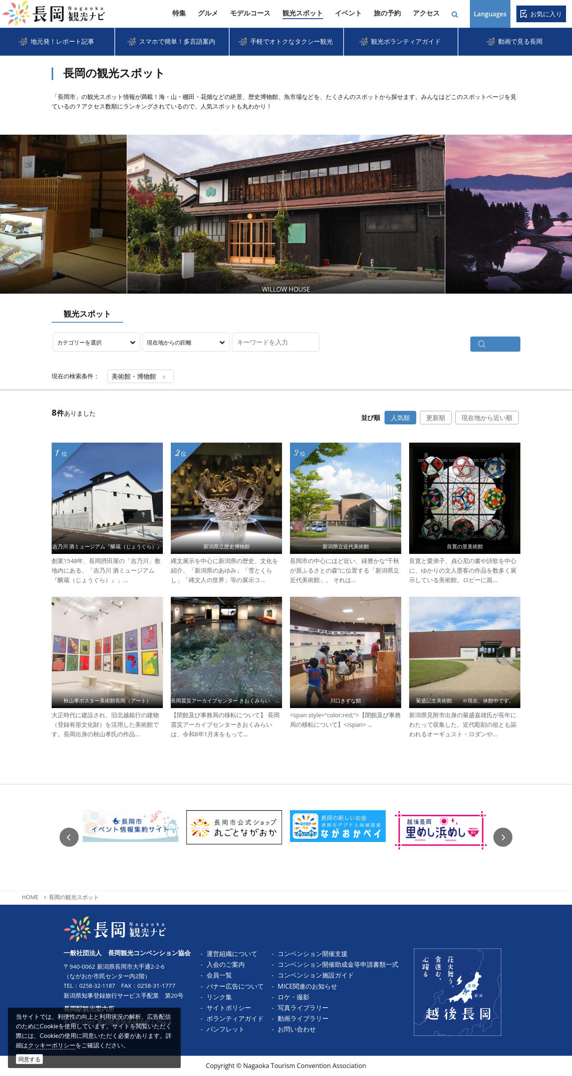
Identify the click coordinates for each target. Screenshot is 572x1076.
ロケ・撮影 (293, 997)
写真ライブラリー (303, 1007)
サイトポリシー (229, 1007)
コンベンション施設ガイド (316, 975)
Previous (69, 837)
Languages (490, 14)
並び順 (370, 417)
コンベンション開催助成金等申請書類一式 (338, 964)
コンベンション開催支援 (313, 953)
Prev (65, 214)
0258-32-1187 (98, 985)
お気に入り (546, 14)
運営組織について (232, 953)
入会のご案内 (226, 964)
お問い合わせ (297, 1029)
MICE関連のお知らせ (307, 986)
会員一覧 (219, 975)
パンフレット (226, 1029)
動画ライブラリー (303, 1018)
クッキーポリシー (51, 1045)
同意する (29, 1059)
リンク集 (219, 997)
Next (507, 214)
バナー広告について (235, 986)
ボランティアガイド (235, 1018)
